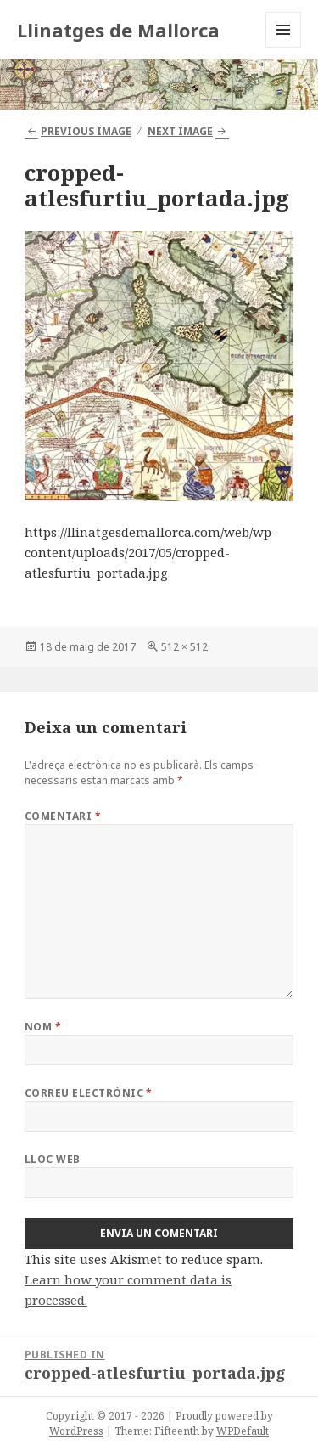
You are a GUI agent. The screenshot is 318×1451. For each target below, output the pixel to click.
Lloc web (53, 1159)
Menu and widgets (283, 47)
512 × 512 (184, 647)
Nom (43, 1026)
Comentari (63, 816)
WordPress (76, 1431)
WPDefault (242, 1431)
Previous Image (86, 131)
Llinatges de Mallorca (118, 29)
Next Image (180, 131)
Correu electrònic (89, 1093)
